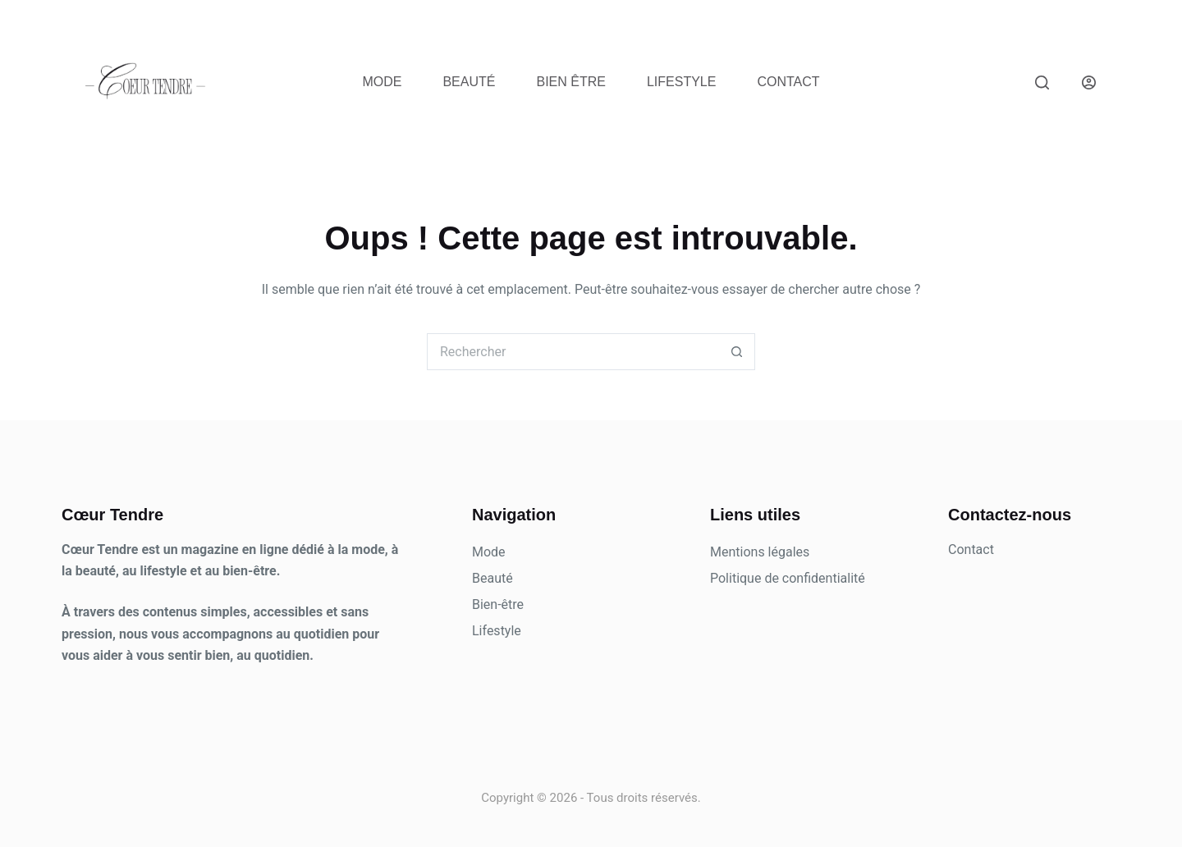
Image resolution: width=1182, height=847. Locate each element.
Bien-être (498, 604)
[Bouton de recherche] (736, 351)
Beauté (468, 82)
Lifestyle (681, 82)
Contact (788, 82)
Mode (381, 82)
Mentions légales (759, 552)
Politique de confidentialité (787, 578)
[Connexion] (1089, 82)
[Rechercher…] (572, 351)
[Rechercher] (1042, 82)
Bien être (570, 82)
